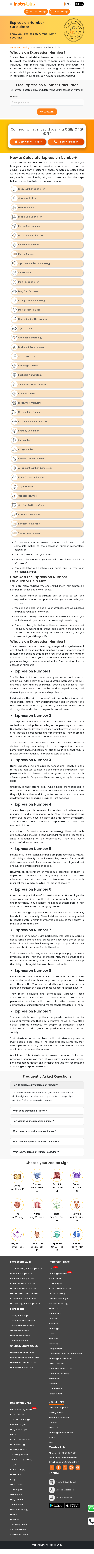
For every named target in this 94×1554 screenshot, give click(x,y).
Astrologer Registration (61, 1437)
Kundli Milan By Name (21, 1414)
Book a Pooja (17, 1419)
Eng (67, 4)
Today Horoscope (19, 1320)
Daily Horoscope (18, 1434)
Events (52, 1442)
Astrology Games (58, 1278)
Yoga (13, 1469)
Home (13, 47)
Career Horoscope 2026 (22, 1288)
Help (51, 1447)
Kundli (13, 1439)
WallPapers (16, 1499)
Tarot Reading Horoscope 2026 (26, 1273)
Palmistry (53, 1348)
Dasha (13, 1519)
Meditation (15, 1479)
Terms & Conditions (59, 1422)
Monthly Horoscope (20, 1340)
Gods (52, 1338)
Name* (14, 96)
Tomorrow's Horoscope (22, 1325)
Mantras (53, 1388)
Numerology (24, 47)
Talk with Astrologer (20, 1424)
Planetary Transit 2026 (60, 1373)
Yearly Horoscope (19, 1345)
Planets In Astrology (59, 1378)
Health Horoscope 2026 (22, 1283)
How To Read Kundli (20, 1444)
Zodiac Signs (16, 1509)
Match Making (17, 1449)
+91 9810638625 (63, 1462)
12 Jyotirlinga (55, 1393)
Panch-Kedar (55, 1398)
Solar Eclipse (55, 1283)
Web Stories (16, 1489)
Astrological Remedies (60, 1363)
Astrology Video (18, 1529)
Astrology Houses (19, 1459)
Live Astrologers (18, 1429)
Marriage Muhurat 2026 (22, 1357)
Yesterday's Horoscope (22, 1330)
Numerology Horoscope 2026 (25, 1308)
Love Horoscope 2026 (21, 1278)
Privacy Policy (56, 1417)
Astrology (54, 1333)
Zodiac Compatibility (21, 1464)
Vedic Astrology (57, 1298)
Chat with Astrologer (36, 11)
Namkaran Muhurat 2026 (23, 1367)
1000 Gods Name (19, 1539)
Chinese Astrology (58, 1303)
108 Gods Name (18, 1534)
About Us (53, 1432)
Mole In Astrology (19, 1514)
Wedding (53, 1323)
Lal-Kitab (14, 1524)
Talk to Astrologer (59, 11)
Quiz (51, 1273)
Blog (12, 1484)
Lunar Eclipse (55, 1288)
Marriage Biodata (19, 1454)
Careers (53, 1427)
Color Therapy (17, 1474)
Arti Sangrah (16, 1494)
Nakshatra (54, 1383)
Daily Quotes (16, 1504)
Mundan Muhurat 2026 (21, 1372)
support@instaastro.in (67, 1467)
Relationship (55, 1318)
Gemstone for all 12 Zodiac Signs (65, 1358)
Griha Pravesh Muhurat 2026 (24, 1362)
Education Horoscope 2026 (24, 1298)
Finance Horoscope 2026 (23, 1293)
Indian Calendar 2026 (60, 1293)
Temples (53, 1343)
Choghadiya (55, 1353)
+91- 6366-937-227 (67, 1458)
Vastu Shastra (56, 1368)
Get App (79, 4)
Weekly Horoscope (19, 1335)
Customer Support (58, 1412)
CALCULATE (47, 112)
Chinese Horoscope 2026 (23, 1303)
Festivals (53, 1328)
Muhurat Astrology (58, 1308)
